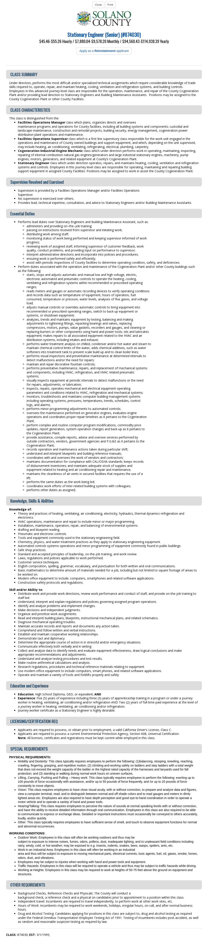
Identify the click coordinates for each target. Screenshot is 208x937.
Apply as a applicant (104, 51)
